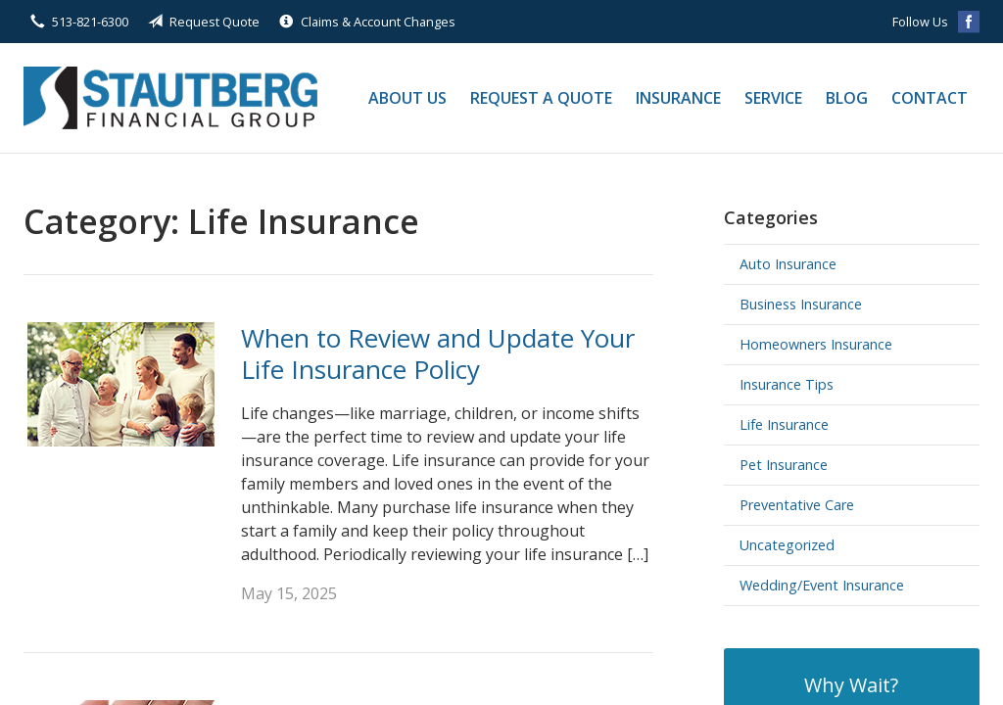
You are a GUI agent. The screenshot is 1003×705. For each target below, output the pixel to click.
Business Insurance (801, 304)
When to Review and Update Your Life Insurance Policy (438, 354)
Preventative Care (797, 504)
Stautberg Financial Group (170, 98)
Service (773, 98)
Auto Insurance (788, 264)
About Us (407, 98)
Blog (847, 98)
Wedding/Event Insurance (822, 585)
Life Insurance (784, 424)
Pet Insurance (784, 464)
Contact (929, 98)
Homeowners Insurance (816, 344)
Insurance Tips (787, 384)
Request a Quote (541, 98)
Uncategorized (787, 545)
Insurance (678, 98)
